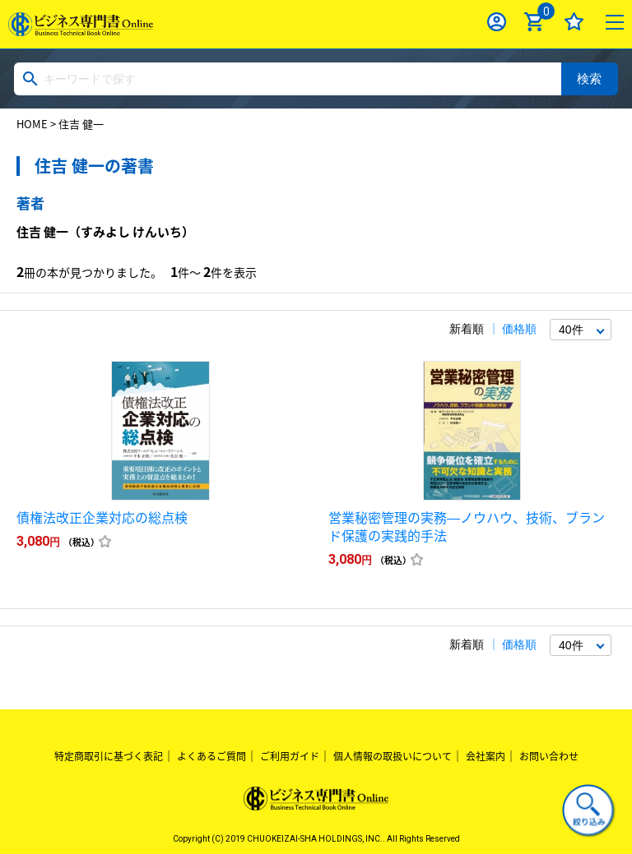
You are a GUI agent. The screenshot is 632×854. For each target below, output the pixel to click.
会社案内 (485, 756)
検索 (589, 78)
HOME (32, 124)
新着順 (466, 328)
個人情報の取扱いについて (392, 756)
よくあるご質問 (211, 756)
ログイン (496, 21)
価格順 (519, 328)
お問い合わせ (549, 756)
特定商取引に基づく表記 (108, 756)
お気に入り (574, 21)
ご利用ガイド (289, 756)
